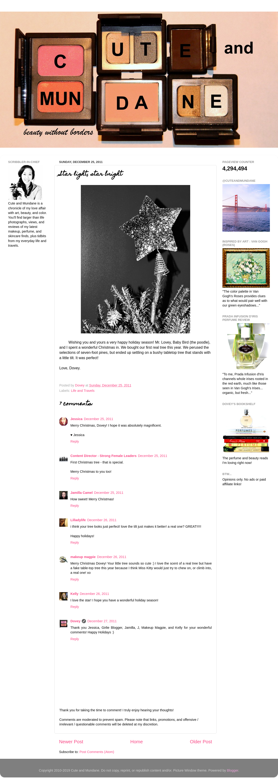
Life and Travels (83, 391)
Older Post (201, 741)
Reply (74, 441)
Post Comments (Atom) (96, 752)
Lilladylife (78, 520)
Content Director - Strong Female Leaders (103, 456)
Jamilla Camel (81, 493)
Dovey (75, 621)
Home (136, 741)
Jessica (76, 419)
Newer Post (71, 741)
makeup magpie (83, 557)
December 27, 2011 (102, 621)
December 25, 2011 (98, 419)
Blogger (232, 770)
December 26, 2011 (101, 520)
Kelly (74, 594)
